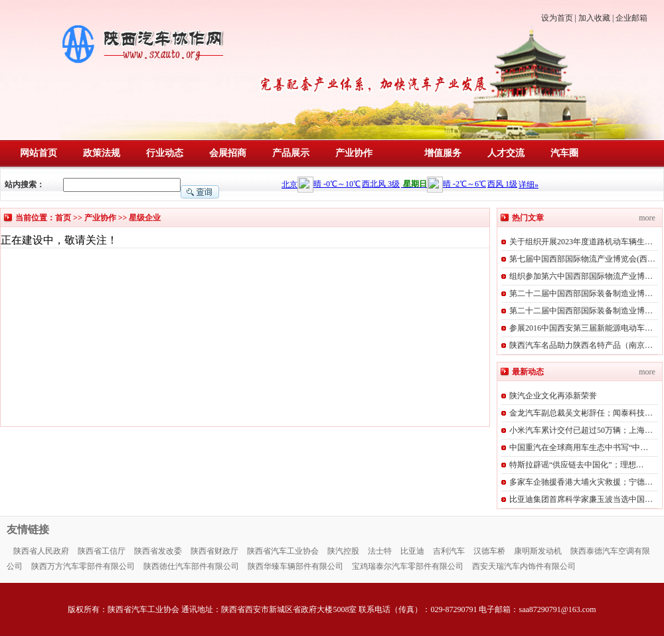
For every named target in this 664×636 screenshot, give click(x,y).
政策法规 (101, 153)
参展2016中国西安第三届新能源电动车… (581, 328)
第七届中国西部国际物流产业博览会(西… (582, 259)
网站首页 (38, 153)
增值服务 (442, 153)
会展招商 (227, 153)
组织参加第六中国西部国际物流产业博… (581, 276)
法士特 (380, 551)
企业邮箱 (631, 18)
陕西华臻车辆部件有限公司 (295, 566)
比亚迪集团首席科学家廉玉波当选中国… (581, 499)
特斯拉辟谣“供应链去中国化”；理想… (576, 464)
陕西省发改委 (158, 551)
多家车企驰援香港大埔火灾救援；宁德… (581, 482)
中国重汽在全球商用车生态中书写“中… (578, 447)
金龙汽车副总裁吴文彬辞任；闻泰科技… (581, 413)
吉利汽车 (449, 551)
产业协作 (354, 153)
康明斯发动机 (538, 551)
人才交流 (506, 153)
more (647, 217)
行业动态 (164, 153)
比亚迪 (412, 551)
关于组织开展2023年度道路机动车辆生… (581, 241)
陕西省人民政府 (41, 551)
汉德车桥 (489, 551)
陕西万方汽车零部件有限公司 (83, 566)
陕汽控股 (343, 551)
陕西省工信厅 (101, 551)
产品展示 (290, 153)
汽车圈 (564, 153)
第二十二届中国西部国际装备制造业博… (581, 293)
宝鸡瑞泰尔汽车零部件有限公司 (407, 566)
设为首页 (557, 18)
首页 (63, 217)
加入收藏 (594, 18)
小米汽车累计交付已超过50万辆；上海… (581, 430)
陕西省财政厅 (214, 551)
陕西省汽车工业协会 (283, 551)
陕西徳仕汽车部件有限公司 (191, 566)
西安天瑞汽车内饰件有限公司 (524, 566)
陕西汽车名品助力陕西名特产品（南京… (581, 345)
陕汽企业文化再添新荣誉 (553, 395)
